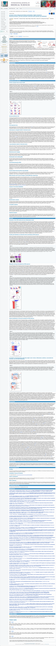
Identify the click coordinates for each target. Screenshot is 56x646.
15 (35, 86)
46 (27, 447)
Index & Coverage (3, 26)
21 (16, 405)
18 (16, 136)
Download (20, 36)
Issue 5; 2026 (3, 14)
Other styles (15, 33)
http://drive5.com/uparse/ (13, 184)
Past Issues (2, 21)
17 (15, 136)
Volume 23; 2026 (3, 19)
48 (28, 447)
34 (13, 430)
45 (34, 444)
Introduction (4, 36)
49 (25, 448)
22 (23, 408)
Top (4, 35)
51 (45, 453)
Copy (11, 33)
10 (29, 71)
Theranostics (4, 44)
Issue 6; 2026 (3, 13)
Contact (21, 8)
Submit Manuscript (12, 8)
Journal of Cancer (4, 50)
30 (33, 421)
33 (36, 424)
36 (34, 430)
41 (42, 437)
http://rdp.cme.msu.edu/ (22, 185)
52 (45, 455)
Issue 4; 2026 (3, 16)
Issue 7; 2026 (3, 11)
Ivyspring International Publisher (30, 643)
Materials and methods (4, 38)
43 (35, 443)
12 (9, 75)
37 (31, 431)
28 (34, 418)
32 (43, 423)
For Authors (6, 8)
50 (26, 448)
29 (9, 420)
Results (4, 39)
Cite (33, 11)
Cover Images (3, 24)
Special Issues (3, 29)
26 (42, 415)
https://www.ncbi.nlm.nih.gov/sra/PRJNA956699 (24, 474)
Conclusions (4, 40)
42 (40, 438)
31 (44, 422)
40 (41, 436)
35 (33, 430)
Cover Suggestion (3, 27)
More (37, 26)
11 (46, 72)
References (4, 42)
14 (34, 86)
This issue (30, 11)
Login (17, 8)
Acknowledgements (4, 41)
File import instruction (26, 36)
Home (2, 8)
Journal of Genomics (4, 52)
